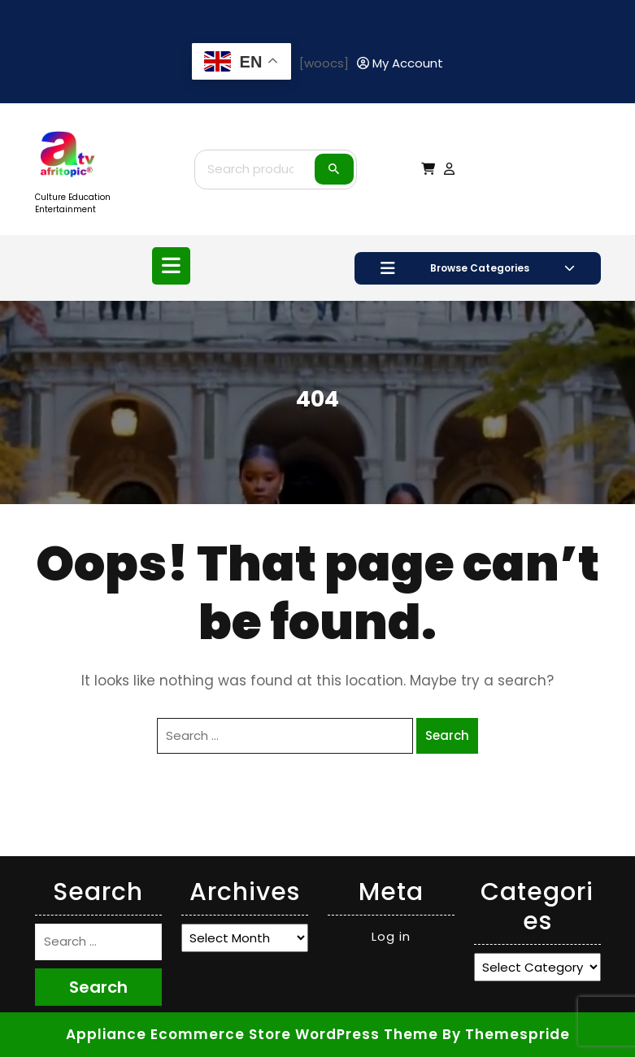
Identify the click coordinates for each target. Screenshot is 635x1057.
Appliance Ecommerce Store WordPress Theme (252, 1034)
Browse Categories (478, 268)
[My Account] (400, 63)
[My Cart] (428, 168)
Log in (391, 936)
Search (334, 169)
